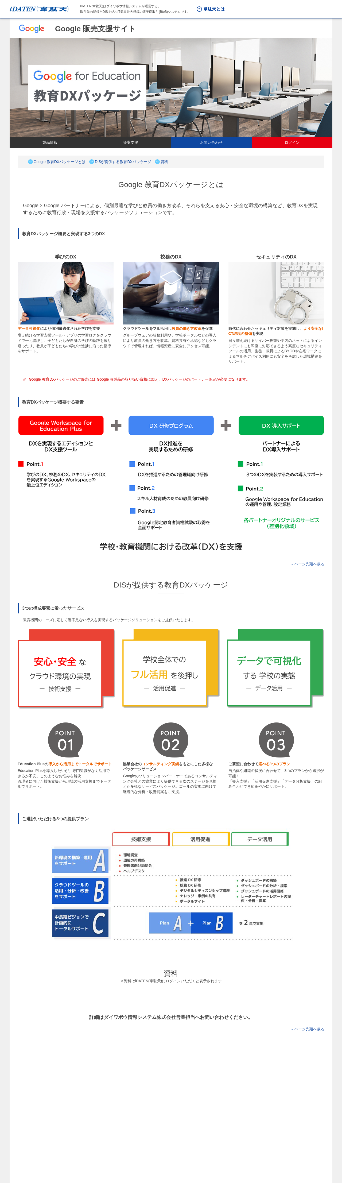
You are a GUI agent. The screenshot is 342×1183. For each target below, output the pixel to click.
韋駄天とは (214, 9)
